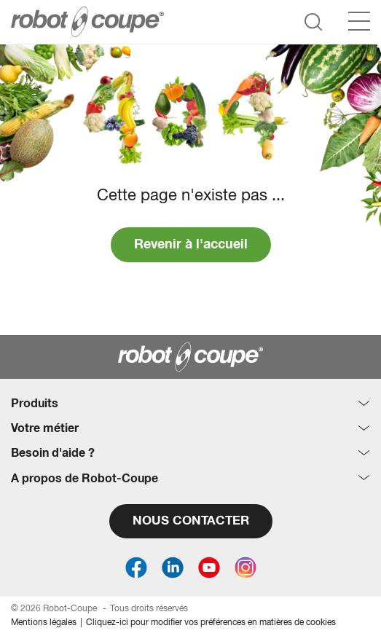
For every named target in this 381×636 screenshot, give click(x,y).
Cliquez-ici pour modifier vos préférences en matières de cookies (211, 623)
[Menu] (359, 21)
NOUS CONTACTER (191, 521)
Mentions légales (43, 623)
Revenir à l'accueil (191, 244)
